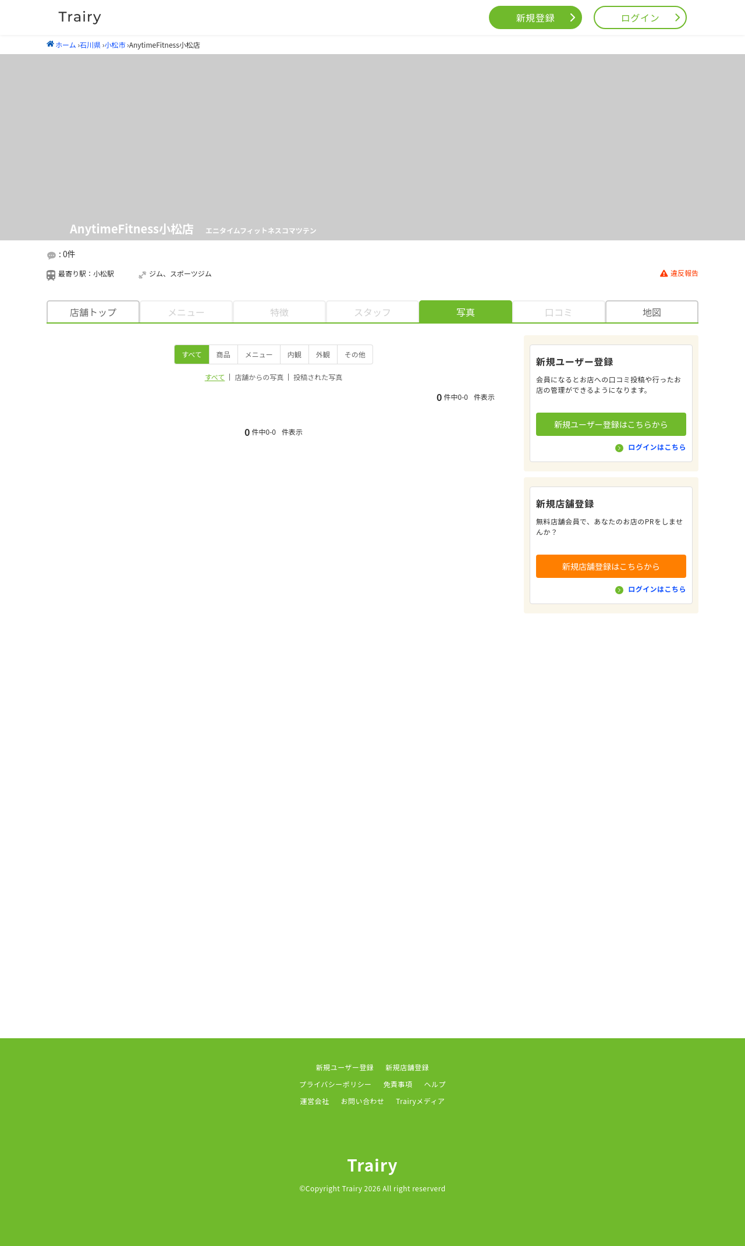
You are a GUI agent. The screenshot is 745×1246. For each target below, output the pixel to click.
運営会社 (314, 1101)
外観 (323, 354)
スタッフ (372, 312)
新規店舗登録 (407, 1067)
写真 (465, 312)
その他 (355, 354)
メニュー (186, 312)
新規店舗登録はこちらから (611, 566)
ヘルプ (435, 1084)
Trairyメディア (420, 1101)
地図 (652, 312)
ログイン (640, 17)
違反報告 (679, 273)
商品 (223, 354)
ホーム (61, 44)
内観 (294, 354)
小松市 (114, 44)
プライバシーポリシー (335, 1084)
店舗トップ (93, 312)
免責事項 (398, 1084)
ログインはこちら (657, 447)
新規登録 (535, 17)
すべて (192, 354)
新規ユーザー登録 (345, 1067)
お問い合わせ (362, 1101)
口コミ (559, 312)
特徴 (279, 312)
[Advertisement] (611, 793)
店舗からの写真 (259, 377)
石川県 (90, 44)
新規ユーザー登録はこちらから (611, 424)
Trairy (372, 1164)
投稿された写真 (317, 377)
